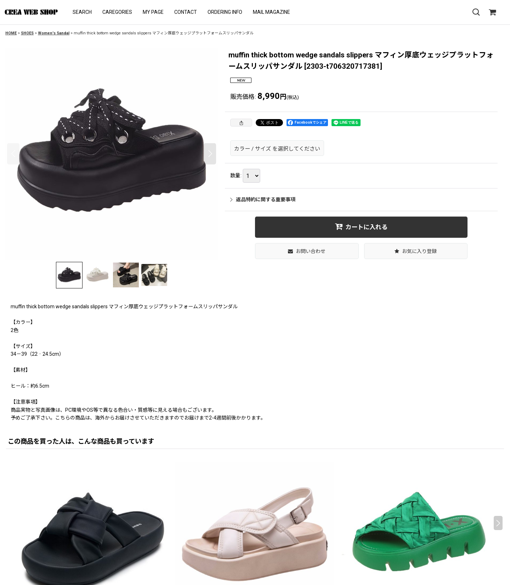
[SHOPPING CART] (492, 12)
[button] (82, 12)
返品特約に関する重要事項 (262, 199)
